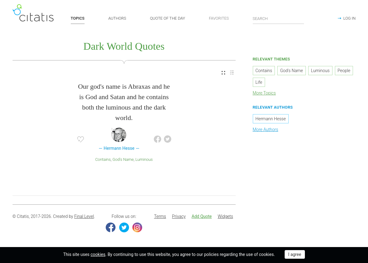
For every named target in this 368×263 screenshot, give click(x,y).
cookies (98, 254)
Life (259, 82)
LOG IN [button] (349, 18)
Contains (103, 159)
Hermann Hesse (271, 118)
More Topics (264, 93)
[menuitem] (223, 73)
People (344, 70)
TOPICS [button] (78, 18)
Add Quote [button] (202, 216)
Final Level (84, 216)
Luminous (144, 159)
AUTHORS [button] (117, 18)
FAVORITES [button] (219, 18)
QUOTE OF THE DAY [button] (167, 18)
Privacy (178, 216)
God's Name (123, 159)
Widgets (225, 216)
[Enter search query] (278, 18)
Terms (160, 216)
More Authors (265, 129)
